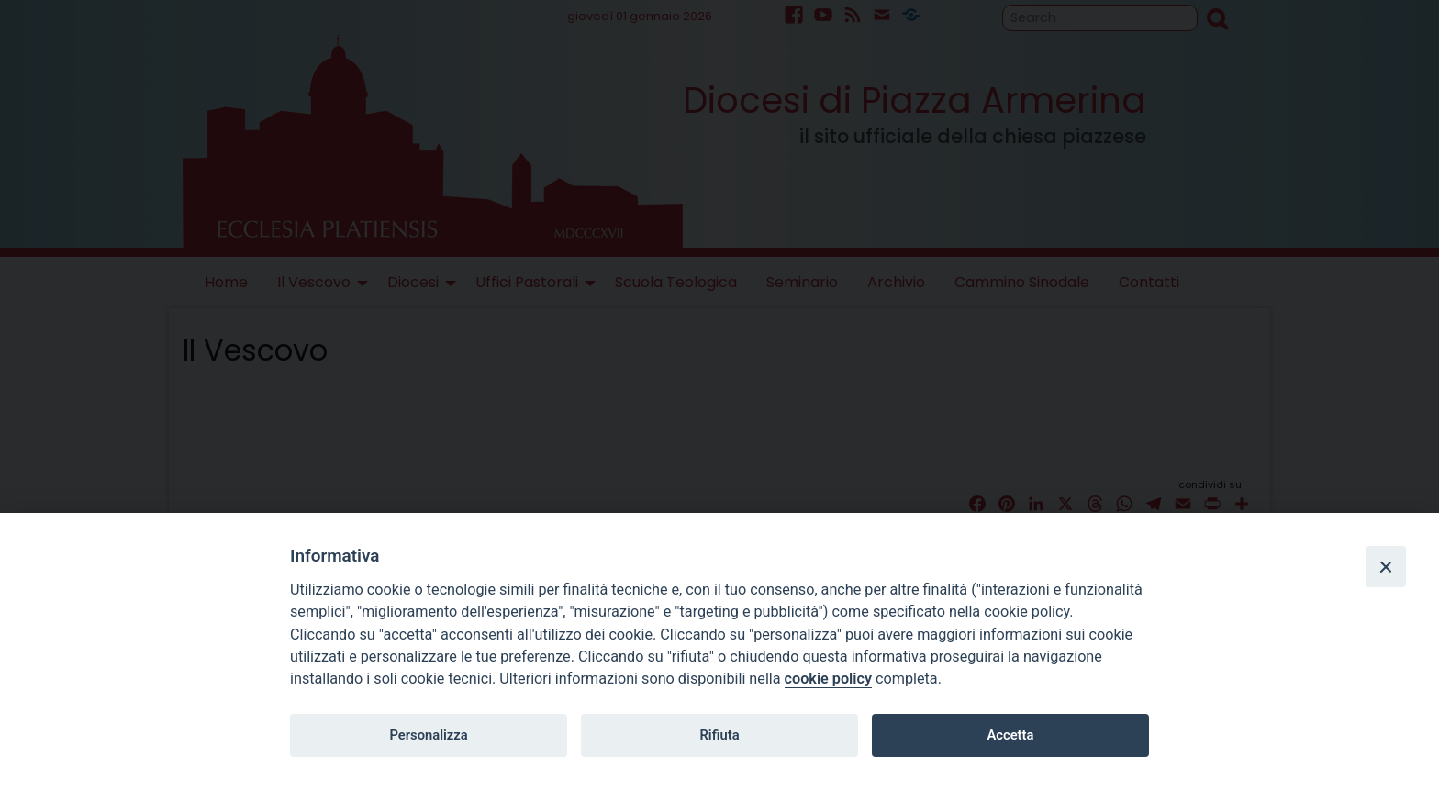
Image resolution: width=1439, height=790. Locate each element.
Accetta (1010, 735)
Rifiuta (719, 735)
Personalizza (428, 735)
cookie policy (828, 678)
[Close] (1386, 566)
